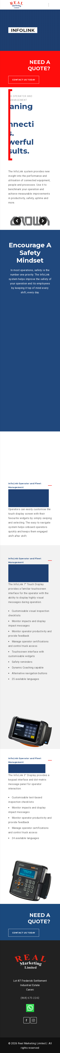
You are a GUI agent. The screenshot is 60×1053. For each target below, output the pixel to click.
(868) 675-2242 (30, 997)
